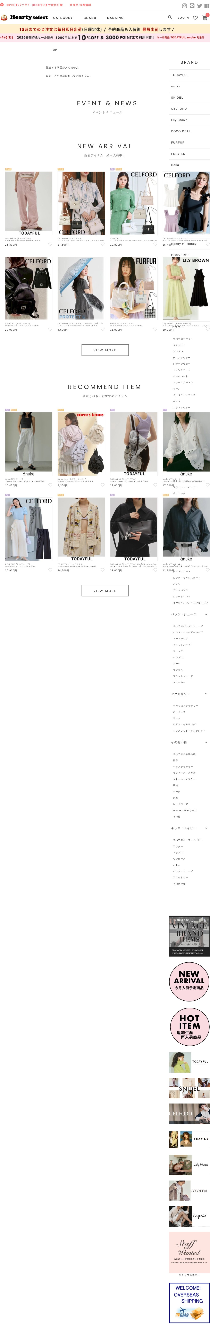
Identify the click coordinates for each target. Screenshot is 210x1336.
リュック (178, 651)
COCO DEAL (181, 131)
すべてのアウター (183, 339)
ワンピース (179, 858)
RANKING (115, 18)
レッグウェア (180, 804)
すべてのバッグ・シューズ (188, 626)
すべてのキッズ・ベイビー (188, 840)
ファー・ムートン (183, 382)
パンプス (178, 657)
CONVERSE (180, 255)
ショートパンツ (182, 596)
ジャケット (179, 345)
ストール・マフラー (184, 779)
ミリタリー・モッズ (184, 395)
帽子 (175, 760)
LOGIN (183, 18)
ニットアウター (182, 407)
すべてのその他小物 (184, 754)
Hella (175, 165)
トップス (178, 852)
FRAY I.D (178, 153)
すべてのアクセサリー (185, 705)
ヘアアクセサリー (183, 766)
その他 (177, 816)
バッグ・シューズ (183, 871)
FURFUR (178, 142)
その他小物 (179, 884)
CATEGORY (63, 18)
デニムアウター (182, 357)
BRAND (90, 18)
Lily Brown (179, 120)
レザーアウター (182, 363)
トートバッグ (180, 638)
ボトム (177, 865)
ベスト (177, 401)
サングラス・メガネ (184, 773)
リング (177, 718)
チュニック (179, 493)
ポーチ (177, 791)
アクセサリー (180, 877)
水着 (175, 798)
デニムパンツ (180, 590)
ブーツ (177, 663)
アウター (178, 846)
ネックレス (179, 712)
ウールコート (180, 376)
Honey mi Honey (184, 243)
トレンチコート (182, 370)
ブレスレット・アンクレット (189, 731)
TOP (54, 49)
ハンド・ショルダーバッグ (188, 632)
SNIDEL (177, 97)
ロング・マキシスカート (187, 578)
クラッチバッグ (182, 645)
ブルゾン (178, 351)
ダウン (177, 389)
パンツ (177, 584)
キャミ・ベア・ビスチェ (187, 481)
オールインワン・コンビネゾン (190, 602)
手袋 (175, 785)
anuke (175, 86)
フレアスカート (182, 565)
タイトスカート (182, 571)
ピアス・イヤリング (184, 724)
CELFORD (179, 108)
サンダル (178, 670)
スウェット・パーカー (185, 487)
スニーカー (179, 682)
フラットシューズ (183, 676)
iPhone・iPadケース (185, 810)
